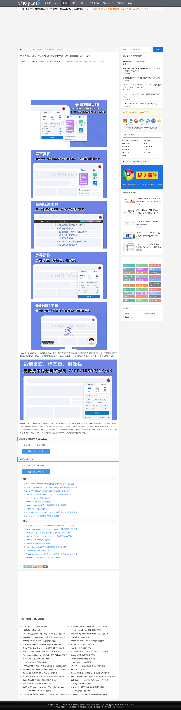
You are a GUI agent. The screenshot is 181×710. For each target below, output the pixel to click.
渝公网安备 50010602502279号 (121, 705)
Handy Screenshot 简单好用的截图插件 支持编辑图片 (47, 505)
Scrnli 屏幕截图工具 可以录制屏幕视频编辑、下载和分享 (48, 491)
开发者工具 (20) (142, 293)
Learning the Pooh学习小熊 (81, 684)
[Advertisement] (90, 29)
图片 (83, 3)
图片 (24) (127, 286)
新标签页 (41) (141, 269)
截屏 (46, 566)
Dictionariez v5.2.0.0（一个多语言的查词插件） (142, 105)
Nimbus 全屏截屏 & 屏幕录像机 (38, 502)
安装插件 (121, 3)
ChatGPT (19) (154, 300)
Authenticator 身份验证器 (80, 669)
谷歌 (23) (140, 286)
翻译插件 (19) (128, 300)
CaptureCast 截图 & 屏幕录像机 (38, 509)
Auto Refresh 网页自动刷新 (81, 648)
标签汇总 (87, 707)
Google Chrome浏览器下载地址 (82, 644)
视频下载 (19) (141, 300)
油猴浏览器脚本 (149, 314)
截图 (40, 566)
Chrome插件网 (29, 3)
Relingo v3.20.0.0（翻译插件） (142, 62)
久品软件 (126, 314)
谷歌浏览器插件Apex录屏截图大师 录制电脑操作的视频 (55, 56)
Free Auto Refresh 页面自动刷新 (35, 662)
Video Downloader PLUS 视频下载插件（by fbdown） (42, 644)
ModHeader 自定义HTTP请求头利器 (36, 659)
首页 (48, 3)
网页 (74, 3)
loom (85, 423)
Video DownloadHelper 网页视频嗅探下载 (86, 630)
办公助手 (147, 140)
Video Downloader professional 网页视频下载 (87, 641)
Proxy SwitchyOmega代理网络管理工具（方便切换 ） (90, 634)
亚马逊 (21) (153, 289)
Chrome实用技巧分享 (130, 140)
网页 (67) (140, 265)
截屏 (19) (153, 296)
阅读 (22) (140, 289)
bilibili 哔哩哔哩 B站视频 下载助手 (83, 659)
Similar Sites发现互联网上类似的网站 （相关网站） (90, 651)
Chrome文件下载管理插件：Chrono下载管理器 (40, 673)
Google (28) (128, 276)
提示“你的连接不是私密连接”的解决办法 (37, 684)
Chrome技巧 (108, 3)
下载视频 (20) (154, 293)
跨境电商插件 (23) (154, 285)
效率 (65, 3)
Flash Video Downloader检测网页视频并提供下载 (89, 694)
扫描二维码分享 (54, 61)
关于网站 (79, 707)
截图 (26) (140, 280)
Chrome (131, 3)
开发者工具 (94, 3)
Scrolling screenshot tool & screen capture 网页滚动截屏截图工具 (52, 487)
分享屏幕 (27, 566)
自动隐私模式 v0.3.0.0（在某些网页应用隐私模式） (142, 79)
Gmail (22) (127, 289)
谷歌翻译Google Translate (32, 630)
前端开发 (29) (154, 273)
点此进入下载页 (36, 451)
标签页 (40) (153, 269)
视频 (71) (127, 265)
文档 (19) (127, 296)
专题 (101, 707)
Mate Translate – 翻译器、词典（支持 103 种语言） (42, 651)
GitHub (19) (140, 296)
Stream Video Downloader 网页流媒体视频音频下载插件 (43, 648)
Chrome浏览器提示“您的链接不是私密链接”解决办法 (90, 673)
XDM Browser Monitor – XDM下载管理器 (38, 691)
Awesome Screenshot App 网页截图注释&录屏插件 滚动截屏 (50, 484)
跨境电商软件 (128, 317)
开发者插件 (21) (129, 293)
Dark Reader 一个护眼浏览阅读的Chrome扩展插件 (89, 680)
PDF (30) (140, 273)
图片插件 (125, 143)
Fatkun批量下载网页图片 (80, 637)
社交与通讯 (126, 152)
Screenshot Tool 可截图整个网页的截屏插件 (43, 516)
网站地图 (108, 707)
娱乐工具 (125, 146)
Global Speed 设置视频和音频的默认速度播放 (39, 680)
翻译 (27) (140, 276)
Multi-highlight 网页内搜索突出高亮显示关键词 (88, 687)
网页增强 (147, 152)
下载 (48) (127, 269)
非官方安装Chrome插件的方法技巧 (36, 627)
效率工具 (27, 49)
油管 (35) (127, 273)
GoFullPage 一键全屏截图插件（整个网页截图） (88, 666)
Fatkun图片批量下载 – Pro (80, 691)
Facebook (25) (154, 280)
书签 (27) (153, 276)
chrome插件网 (38, 61)
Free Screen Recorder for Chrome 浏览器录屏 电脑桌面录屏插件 (51, 512)
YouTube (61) (154, 265)
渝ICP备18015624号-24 (73, 705)
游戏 (145, 149)
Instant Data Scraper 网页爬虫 (82, 662)
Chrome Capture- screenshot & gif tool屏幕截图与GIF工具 (49, 494)
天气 (145, 143)
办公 (56, 3)
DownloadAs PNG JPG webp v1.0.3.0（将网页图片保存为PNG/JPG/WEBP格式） (142, 87)
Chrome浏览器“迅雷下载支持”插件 (83, 655)
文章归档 (95, 707)
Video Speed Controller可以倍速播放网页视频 (39, 641)
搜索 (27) (127, 280)
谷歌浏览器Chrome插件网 (65, 707)
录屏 (35, 566)
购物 (124, 155)
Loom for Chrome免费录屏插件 (38, 498)
